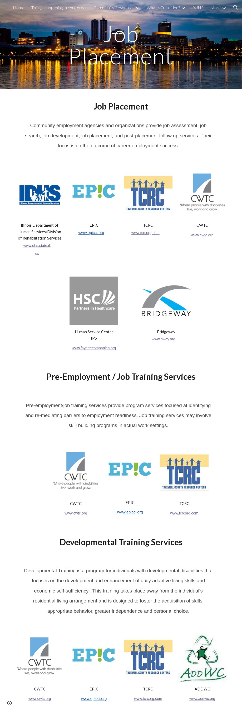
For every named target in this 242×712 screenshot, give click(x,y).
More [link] (215, 7)
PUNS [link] (198, 7)
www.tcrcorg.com (145, 233)
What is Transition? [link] (163, 7)
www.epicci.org (91, 233)
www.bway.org (163, 339)
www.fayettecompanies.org (94, 348)
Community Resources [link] (113, 7)
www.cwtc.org (202, 235)
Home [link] (18, 7)
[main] (120, 44)
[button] (235, 7)
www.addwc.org (202, 699)
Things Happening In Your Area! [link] (59, 7)
